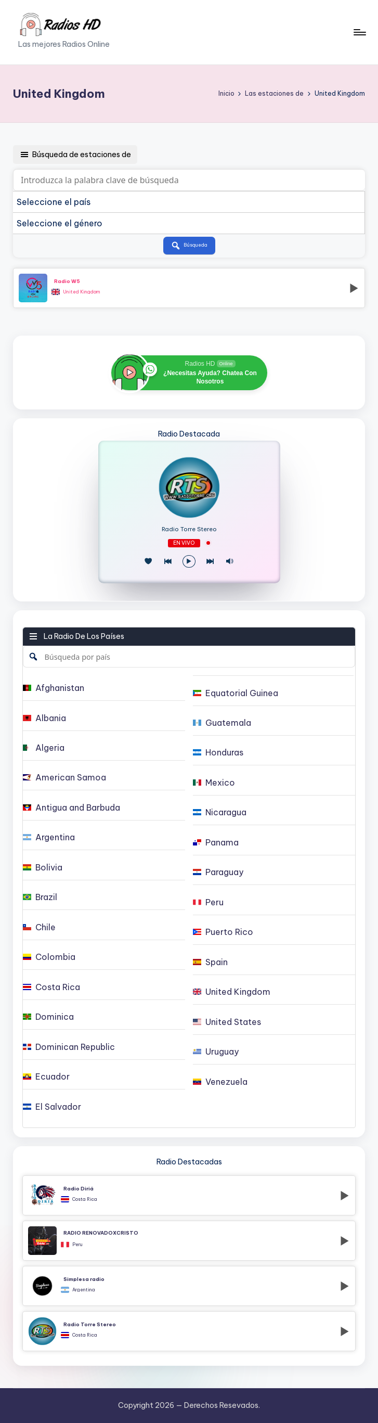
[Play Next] (210, 561)
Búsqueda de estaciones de (75, 154)
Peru (77, 1244)
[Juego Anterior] (167, 561)
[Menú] (359, 32)
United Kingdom (81, 292)
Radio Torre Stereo (189, 529)
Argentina (83, 1290)
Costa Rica (84, 1199)
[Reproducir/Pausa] (189, 561)
